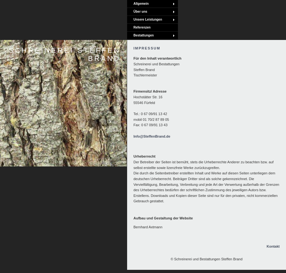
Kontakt (273, 246)
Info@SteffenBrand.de (151, 136)
